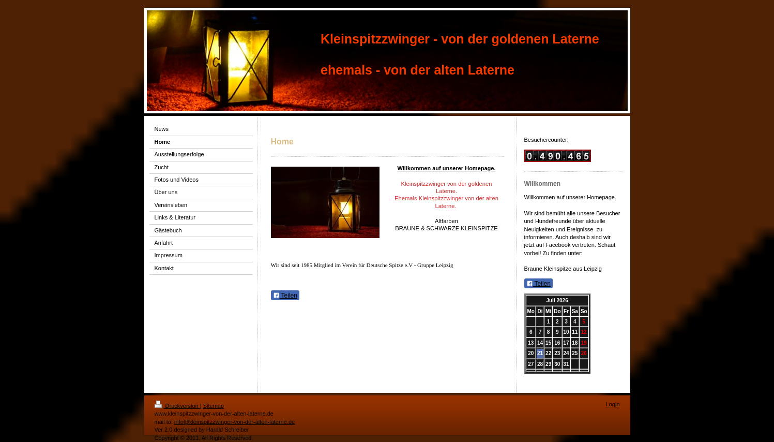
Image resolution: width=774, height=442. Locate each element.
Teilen (285, 295)
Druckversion (177, 406)
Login (613, 404)
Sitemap (213, 406)
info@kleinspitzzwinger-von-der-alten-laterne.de (234, 422)
